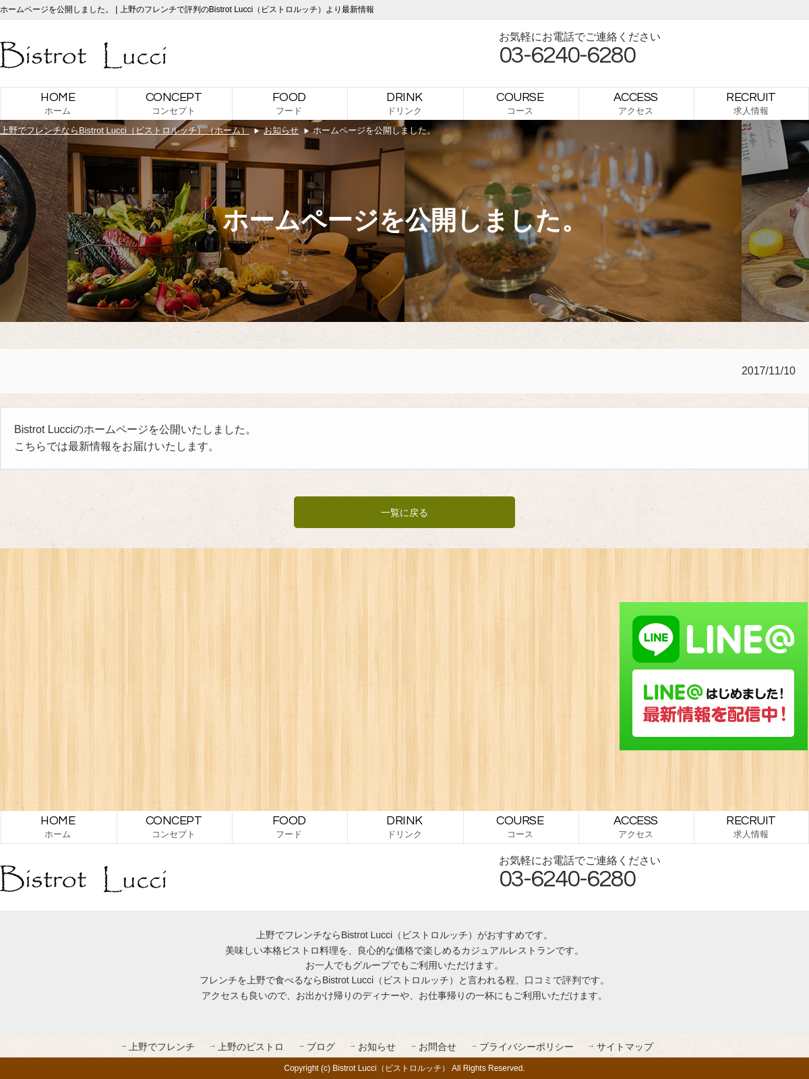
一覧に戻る (404, 512)
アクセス (635, 103)
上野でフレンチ (162, 1046)
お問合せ (437, 1046)
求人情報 (751, 103)
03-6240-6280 (567, 55)
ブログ (321, 1046)
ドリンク (404, 103)
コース (519, 103)
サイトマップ (625, 1046)
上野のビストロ (251, 1046)
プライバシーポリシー (526, 1046)
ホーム (57, 103)
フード (289, 103)
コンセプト (174, 103)
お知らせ (377, 1046)
